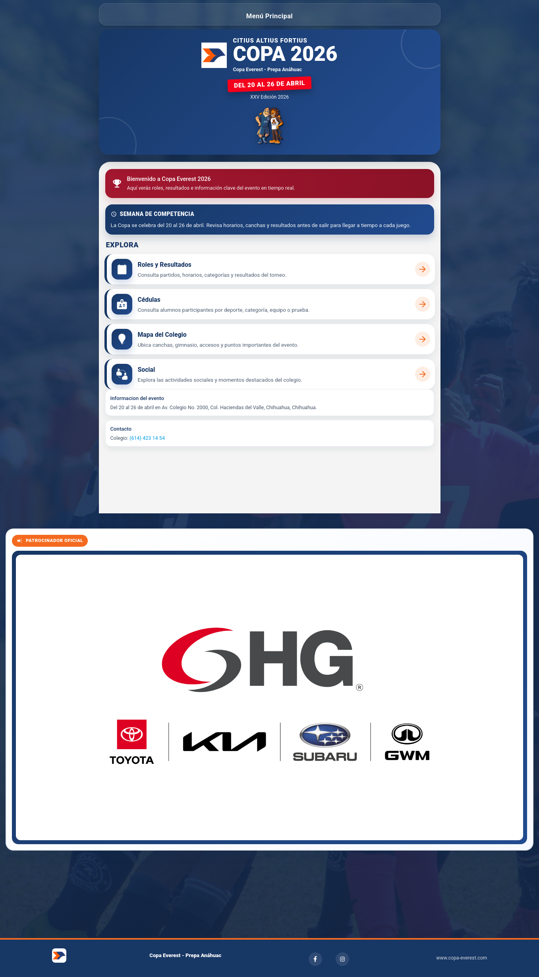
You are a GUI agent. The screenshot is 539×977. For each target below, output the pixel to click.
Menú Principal (269, 16)
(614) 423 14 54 (147, 438)
